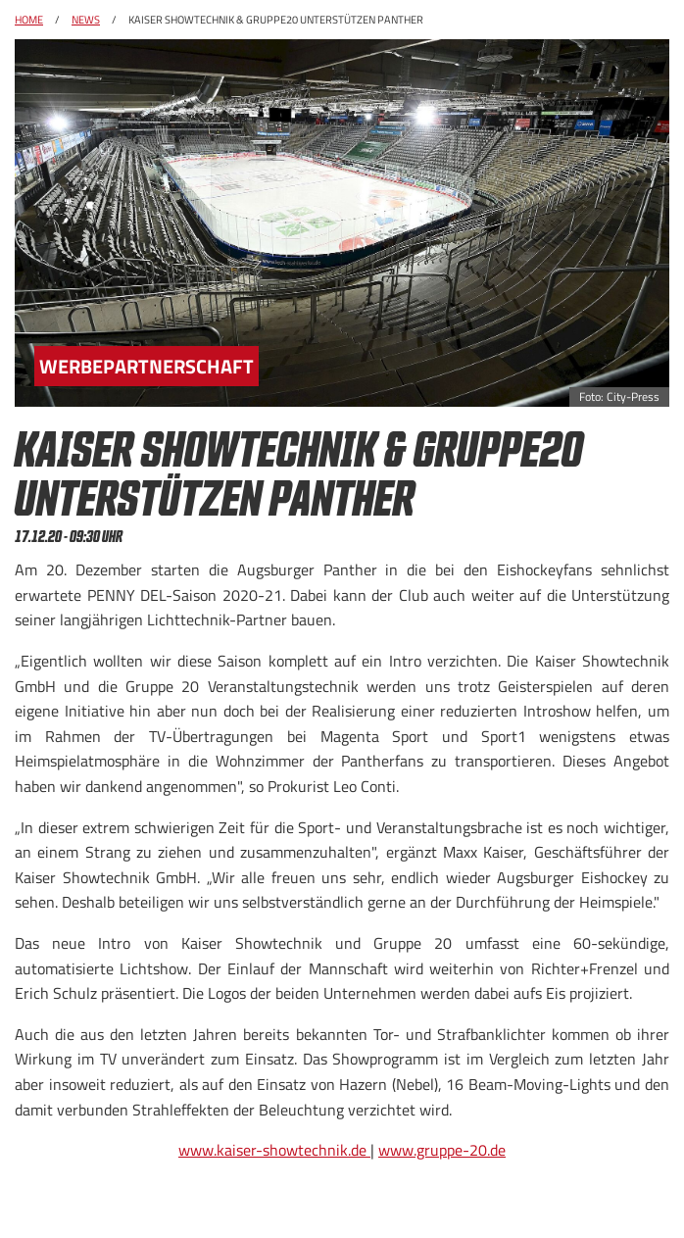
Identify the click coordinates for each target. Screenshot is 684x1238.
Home (29, 19)
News (86, 19)
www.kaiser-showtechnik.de (274, 1150)
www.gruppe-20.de (442, 1150)
